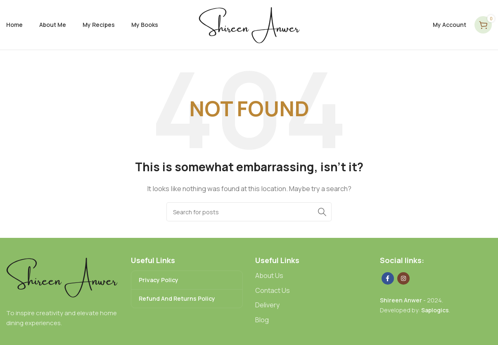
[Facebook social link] (388, 278)
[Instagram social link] (403, 278)
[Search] (249, 211)
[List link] (311, 276)
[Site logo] (249, 24)
